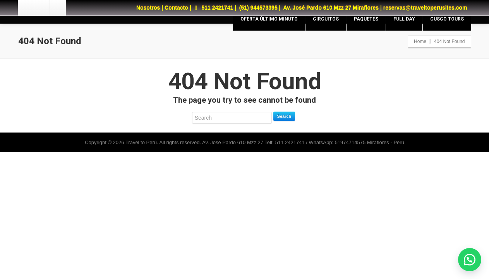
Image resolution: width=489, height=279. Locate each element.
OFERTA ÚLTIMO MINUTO (269, 19)
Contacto (176, 8)
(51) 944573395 (258, 8)
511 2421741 (212, 8)
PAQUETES (366, 19)
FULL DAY (404, 19)
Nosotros (148, 8)
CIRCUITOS (326, 19)
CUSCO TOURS (447, 19)
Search (284, 116)
